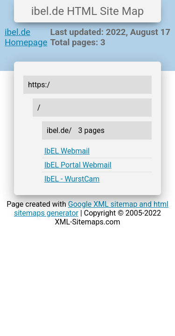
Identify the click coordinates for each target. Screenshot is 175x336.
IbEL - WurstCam (71, 179)
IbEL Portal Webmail (78, 165)
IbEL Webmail (67, 151)
